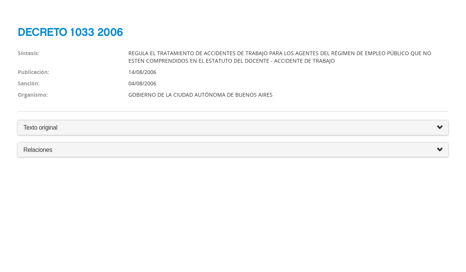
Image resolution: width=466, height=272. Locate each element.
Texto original (40, 127)
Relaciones (233, 150)
